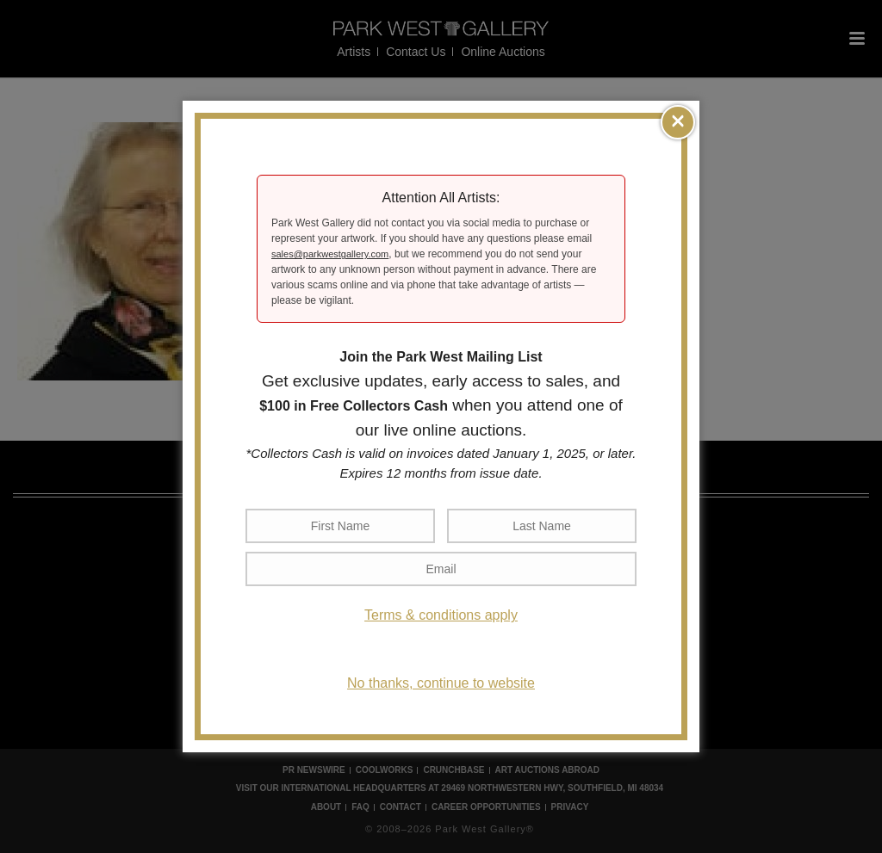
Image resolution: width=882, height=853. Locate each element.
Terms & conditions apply (441, 615)
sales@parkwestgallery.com (329, 254)
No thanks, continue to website (441, 683)
